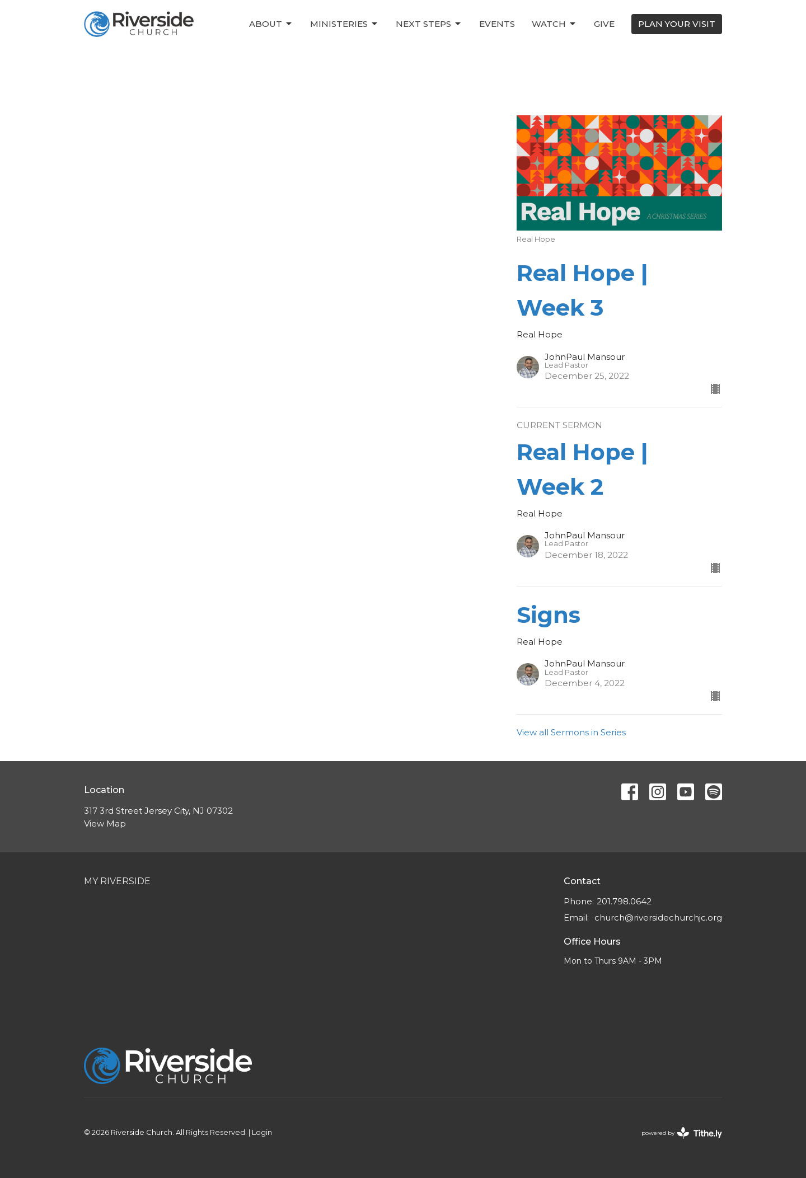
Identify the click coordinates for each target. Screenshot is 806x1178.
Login (262, 1132)
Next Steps (429, 24)
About (271, 24)
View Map (105, 823)
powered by (681, 1133)
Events (497, 23)
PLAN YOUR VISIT (676, 23)
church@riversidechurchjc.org (658, 917)
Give (604, 23)
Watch (554, 24)
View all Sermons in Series (571, 732)
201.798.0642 (624, 901)
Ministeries (344, 24)
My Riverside (117, 881)
